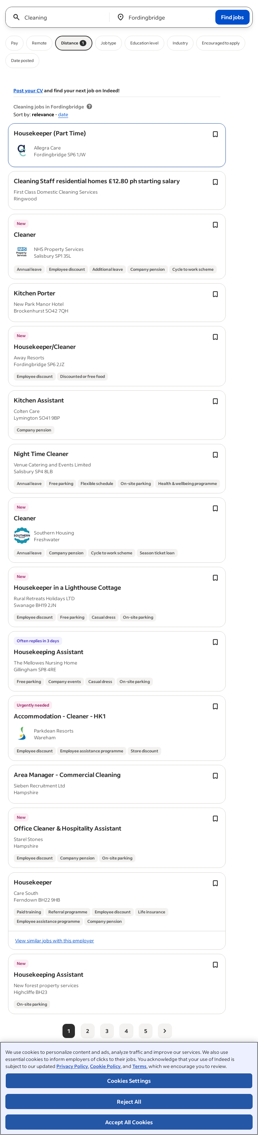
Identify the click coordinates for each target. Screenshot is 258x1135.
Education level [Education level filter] (144, 42)
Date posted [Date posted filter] (22, 60)
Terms (139, 1066)
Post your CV (28, 90)
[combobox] (60, 17)
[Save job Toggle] (215, 134)
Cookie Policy (105, 1066)
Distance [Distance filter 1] (73, 43)
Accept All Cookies (129, 1122)
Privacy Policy (72, 1066)
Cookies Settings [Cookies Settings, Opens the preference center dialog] (129, 1080)
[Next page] (165, 1031)
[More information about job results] (89, 106)
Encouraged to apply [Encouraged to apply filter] (221, 42)
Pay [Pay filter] (14, 42)
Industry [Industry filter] (180, 42)
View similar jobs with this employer (54, 940)
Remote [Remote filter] (39, 42)
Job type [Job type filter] (108, 42)
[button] (50, 133)
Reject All (129, 1101)
